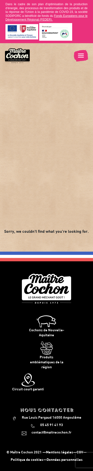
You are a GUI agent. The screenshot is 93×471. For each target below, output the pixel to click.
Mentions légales (59, 452)
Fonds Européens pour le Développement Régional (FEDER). (46, 18)
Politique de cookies (27, 459)
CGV (80, 452)
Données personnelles (65, 459)
